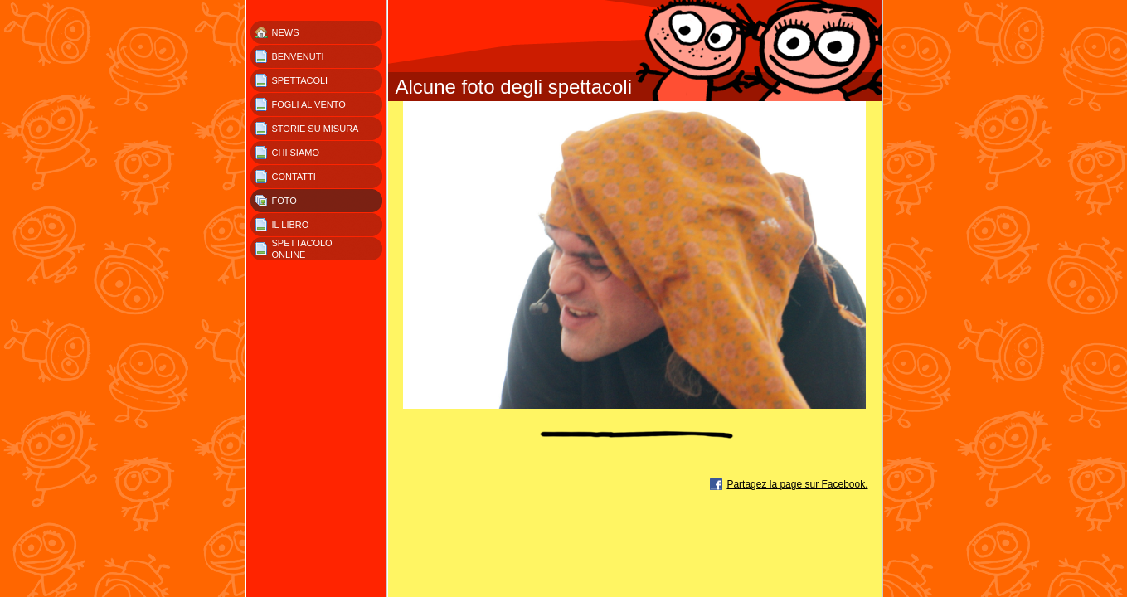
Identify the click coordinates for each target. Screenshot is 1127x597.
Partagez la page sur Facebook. (796, 484)
